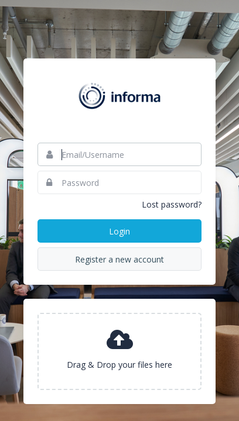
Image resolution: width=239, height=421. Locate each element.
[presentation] (119, 351)
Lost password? (172, 204)
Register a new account (119, 259)
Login (119, 231)
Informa (119, 96)
